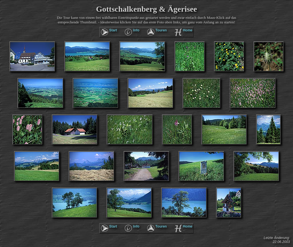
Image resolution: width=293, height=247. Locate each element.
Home (187, 30)
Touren (161, 30)
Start (113, 30)
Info (136, 30)
